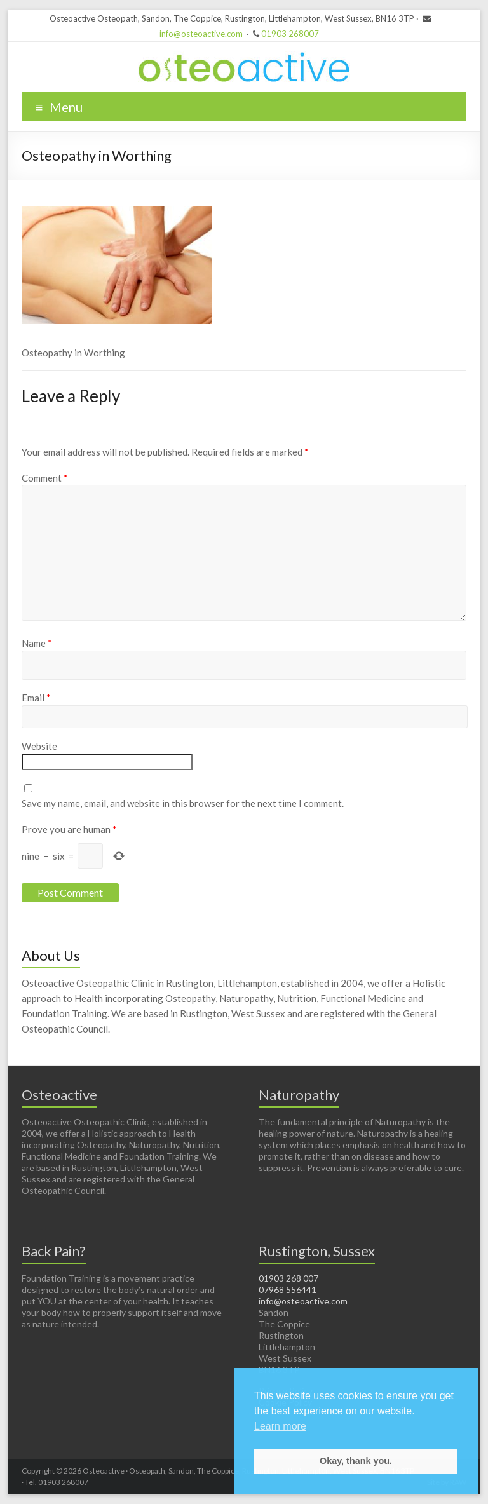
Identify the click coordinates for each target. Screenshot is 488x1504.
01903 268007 (290, 34)
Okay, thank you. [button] (356, 1461)
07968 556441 (287, 1289)
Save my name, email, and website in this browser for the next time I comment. (183, 803)
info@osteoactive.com (201, 34)
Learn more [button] (280, 1426)
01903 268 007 (288, 1278)
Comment (45, 478)
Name (37, 643)
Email (36, 697)
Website (39, 746)
